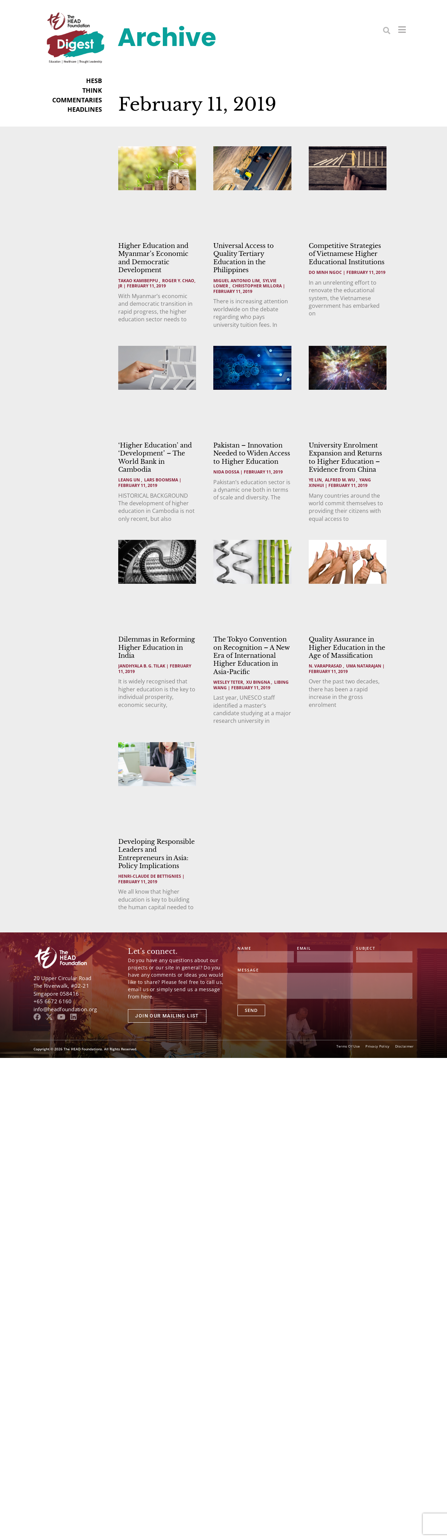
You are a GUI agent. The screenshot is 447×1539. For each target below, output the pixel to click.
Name (244, 948)
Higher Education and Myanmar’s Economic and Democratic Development (153, 258)
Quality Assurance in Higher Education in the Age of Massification (347, 648)
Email (304, 948)
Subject (365, 948)
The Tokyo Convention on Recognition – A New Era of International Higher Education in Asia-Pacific (251, 656)
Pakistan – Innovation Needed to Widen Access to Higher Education (251, 454)
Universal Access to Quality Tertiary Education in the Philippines (243, 258)
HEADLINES (84, 109)
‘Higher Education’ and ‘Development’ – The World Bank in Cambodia (155, 457)
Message (248, 970)
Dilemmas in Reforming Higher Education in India (156, 648)
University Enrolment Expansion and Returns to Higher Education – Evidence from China (345, 457)
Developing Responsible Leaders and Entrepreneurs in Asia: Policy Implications (156, 854)
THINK (92, 90)
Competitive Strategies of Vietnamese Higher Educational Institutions (346, 254)
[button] (387, 30)
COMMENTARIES (77, 100)
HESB (94, 80)
